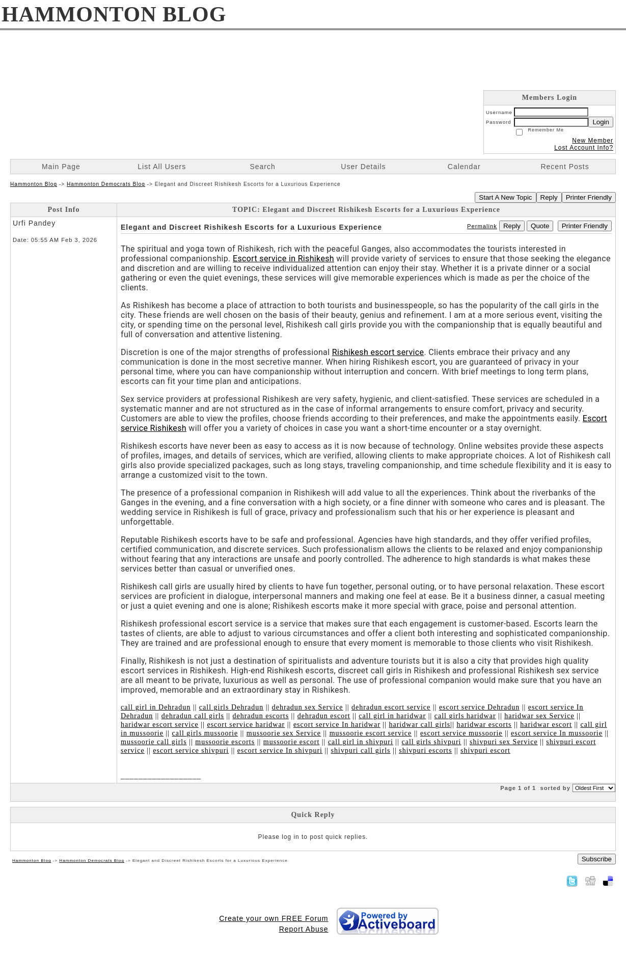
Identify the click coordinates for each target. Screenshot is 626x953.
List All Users (162, 166)
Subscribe (597, 859)
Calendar (464, 166)
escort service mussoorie (461, 733)
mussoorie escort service (371, 733)
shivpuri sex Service (504, 742)
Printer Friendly (589, 197)
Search (262, 166)
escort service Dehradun (479, 707)
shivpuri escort (485, 750)
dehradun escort (323, 716)
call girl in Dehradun (155, 707)
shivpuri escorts (425, 750)
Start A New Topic (505, 197)
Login (600, 122)
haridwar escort (546, 724)
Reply (549, 197)
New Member (592, 140)
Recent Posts (564, 166)
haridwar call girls (419, 724)
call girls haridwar (465, 716)
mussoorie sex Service (284, 733)
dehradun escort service (390, 707)
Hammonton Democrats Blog (106, 184)
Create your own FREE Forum (273, 918)
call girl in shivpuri (360, 742)
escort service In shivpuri (279, 750)
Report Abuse (304, 929)
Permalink (482, 226)
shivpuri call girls (361, 750)
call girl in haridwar (392, 716)
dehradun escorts (261, 716)
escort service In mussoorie (557, 733)
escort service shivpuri (191, 750)
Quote (540, 226)
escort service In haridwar (336, 724)
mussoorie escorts (225, 742)
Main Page (61, 166)
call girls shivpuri (431, 742)
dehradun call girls (192, 716)
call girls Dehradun (231, 707)
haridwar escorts (483, 724)
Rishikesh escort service (378, 352)
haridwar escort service (160, 724)
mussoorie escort (291, 742)
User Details (363, 166)
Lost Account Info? (583, 147)
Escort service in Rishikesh (283, 258)
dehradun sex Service (307, 707)
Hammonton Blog (33, 184)
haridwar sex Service (539, 716)
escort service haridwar (246, 724)
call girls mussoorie (205, 733)
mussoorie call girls (154, 742)
